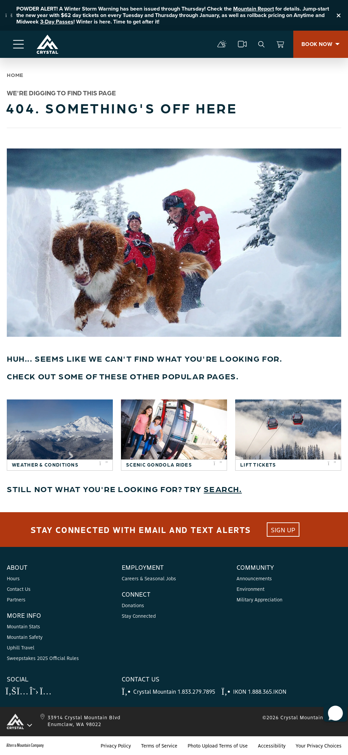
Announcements (254, 578)
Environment (250, 588)
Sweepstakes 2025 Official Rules (43, 658)
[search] (261, 44)
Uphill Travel (20, 647)
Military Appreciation (259, 599)
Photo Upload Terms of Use (218, 745)
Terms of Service (159, 745)
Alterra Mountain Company (25, 745)
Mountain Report (253, 9)
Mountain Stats (23, 626)
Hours (13, 578)
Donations (133, 605)
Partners (16, 599)
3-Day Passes (56, 22)
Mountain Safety (24, 636)
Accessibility (271, 745)
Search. (223, 488)
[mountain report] (221, 44)
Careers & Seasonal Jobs (149, 578)
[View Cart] (280, 44)
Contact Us (19, 588)
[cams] (242, 44)
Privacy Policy (116, 745)
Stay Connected (139, 615)
